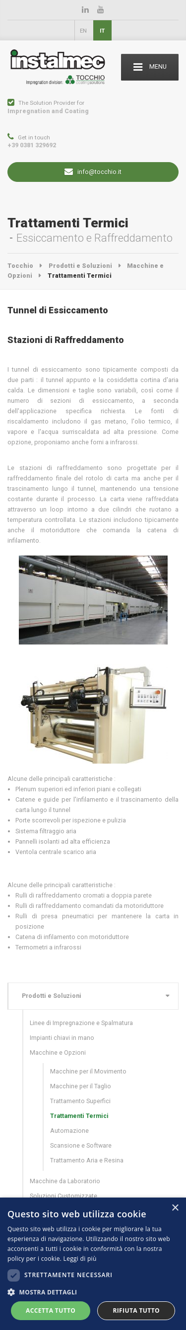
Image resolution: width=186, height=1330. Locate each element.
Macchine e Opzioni (58, 1052)
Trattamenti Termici (79, 1115)
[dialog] (93, 1264)
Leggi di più (80, 1258)
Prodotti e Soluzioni (51, 995)
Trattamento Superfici (80, 1101)
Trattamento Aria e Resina (87, 1160)
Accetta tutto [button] (50, 1310)
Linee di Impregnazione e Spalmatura (81, 1023)
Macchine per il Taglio (80, 1086)
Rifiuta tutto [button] (136, 1310)
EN (83, 30)
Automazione (69, 1130)
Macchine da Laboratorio (65, 1181)
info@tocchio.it (93, 172)
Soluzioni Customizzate (63, 1196)
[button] (93, 1292)
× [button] (175, 1208)
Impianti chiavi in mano (62, 1037)
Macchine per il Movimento (88, 1071)
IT (102, 30)
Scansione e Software (81, 1145)
